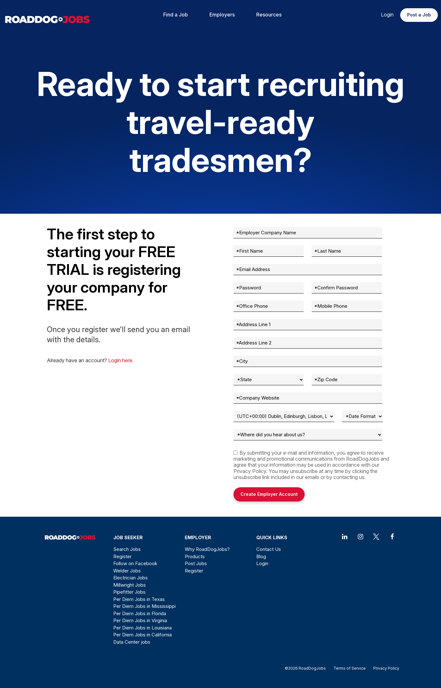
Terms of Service (350, 668)
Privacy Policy (249, 471)
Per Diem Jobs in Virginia (140, 620)
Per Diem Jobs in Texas (139, 599)
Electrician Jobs (130, 578)
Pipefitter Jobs (129, 592)
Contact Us (268, 549)
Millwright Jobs (129, 585)
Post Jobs (196, 563)
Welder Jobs (127, 571)
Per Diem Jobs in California (142, 635)
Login (387, 14)
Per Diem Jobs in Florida (139, 613)
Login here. (121, 360)
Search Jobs (127, 549)
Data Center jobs (131, 642)
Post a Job (419, 14)
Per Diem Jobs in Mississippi (144, 606)
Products (195, 556)
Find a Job (175, 14)
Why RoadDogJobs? (207, 549)
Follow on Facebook (135, 563)
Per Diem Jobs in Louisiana (142, 628)
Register (122, 556)
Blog (261, 556)
